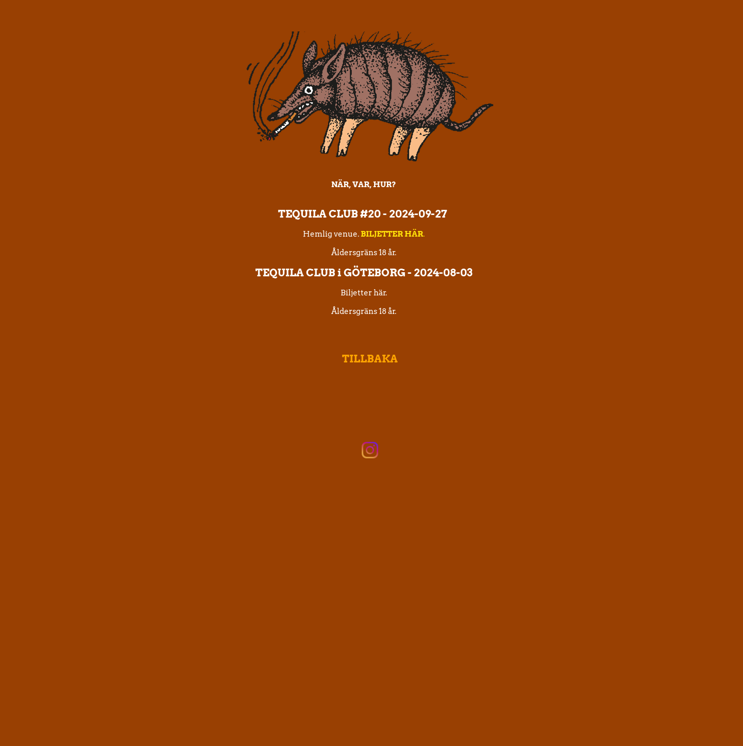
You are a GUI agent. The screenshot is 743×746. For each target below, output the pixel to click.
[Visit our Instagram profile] (370, 450)
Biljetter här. (364, 292)
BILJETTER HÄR (392, 234)
